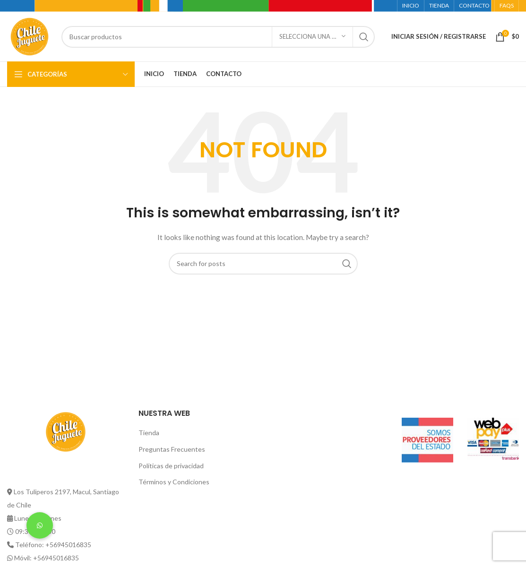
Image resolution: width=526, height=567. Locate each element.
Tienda (148, 433)
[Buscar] (218, 37)
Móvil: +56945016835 (46, 558)
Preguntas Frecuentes (171, 449)
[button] (39, 525)
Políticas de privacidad (171, 466)
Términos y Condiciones (173, 482)
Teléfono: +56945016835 (53, 545)
